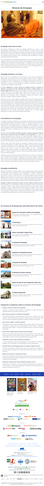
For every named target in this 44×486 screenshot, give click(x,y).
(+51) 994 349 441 (26, 468)
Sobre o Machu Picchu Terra (13, 443)
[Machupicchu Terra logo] (8, 2)
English (22, 409)
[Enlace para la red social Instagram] (17, 472)
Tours (11, 374)
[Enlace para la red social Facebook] (15, 472)
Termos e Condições (27, 445)
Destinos (16, 374)
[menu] (42, 2)
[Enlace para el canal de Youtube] (20, 472)
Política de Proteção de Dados (10, 445)
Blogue (22, 374)
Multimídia (27, 374)
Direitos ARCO (19, 445)
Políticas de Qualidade (37, 445)
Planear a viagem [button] (36, 374)
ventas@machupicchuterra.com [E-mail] (30, 456)
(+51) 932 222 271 (31, 467)
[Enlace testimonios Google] (29, 472)
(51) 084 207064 (17, 467)
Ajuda (6, 374)
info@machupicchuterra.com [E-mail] (16, 456)
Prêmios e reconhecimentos (33, 443)
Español (28, 409)
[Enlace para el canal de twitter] (27, 472)
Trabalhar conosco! (22, 443)
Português (16, 409)
